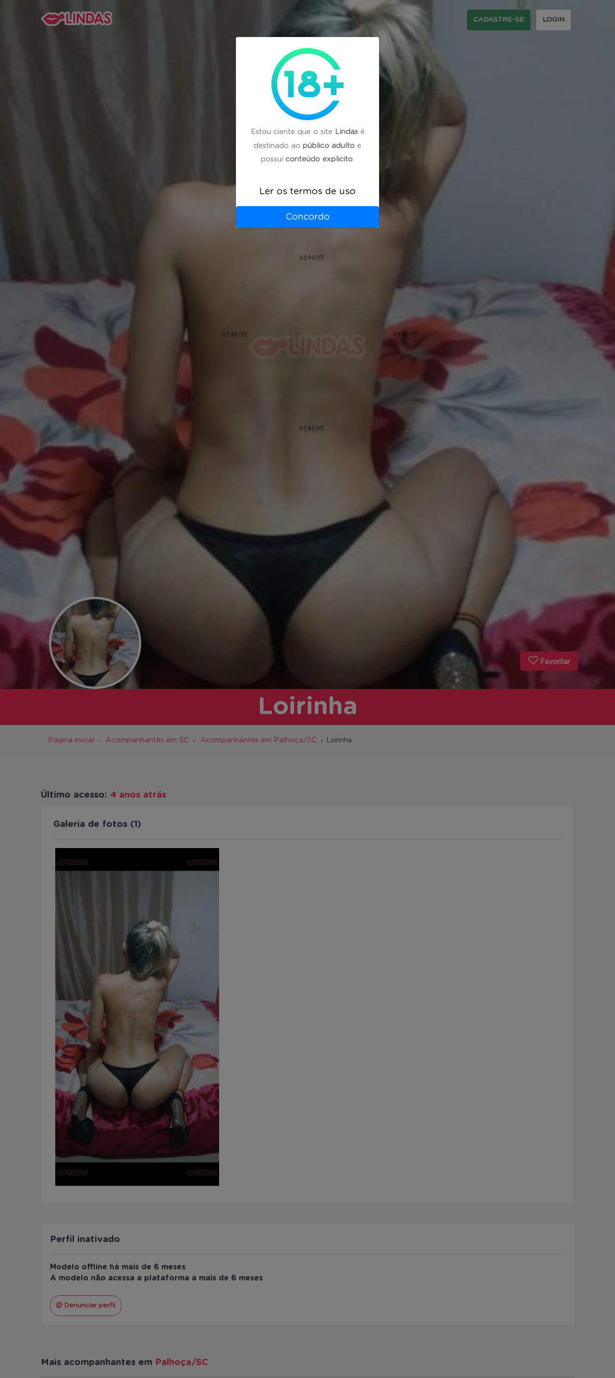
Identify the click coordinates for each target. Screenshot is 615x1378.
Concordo (307, 216)
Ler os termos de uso (307, 191)
